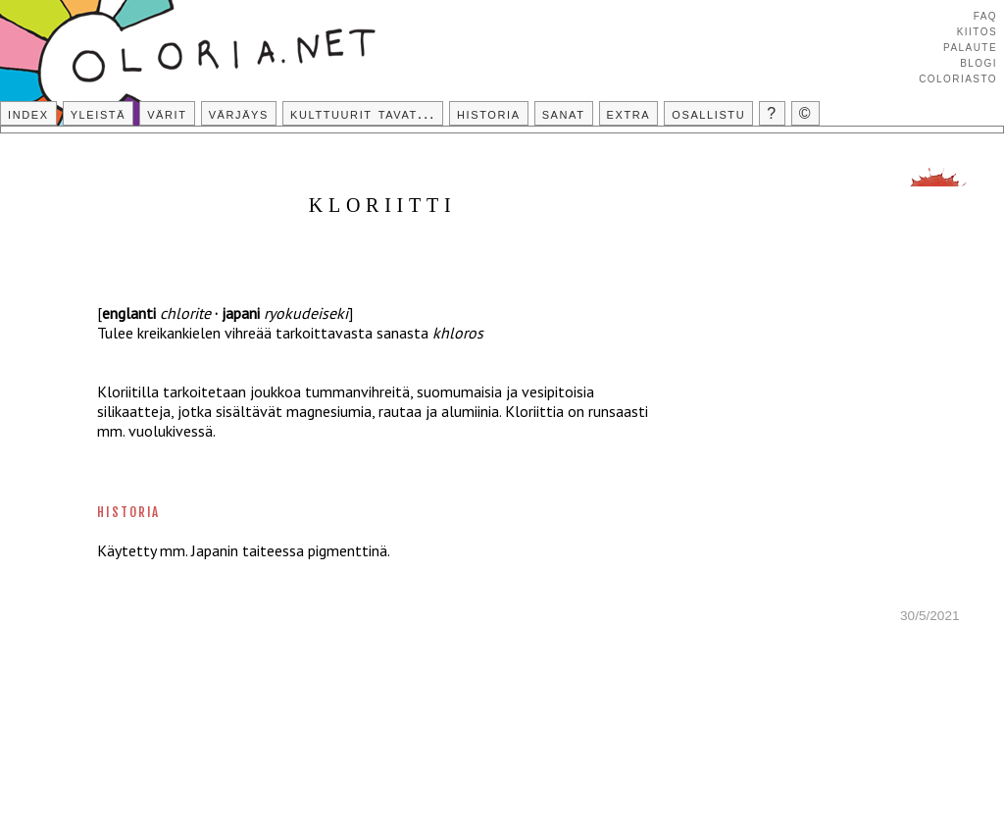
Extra (629, 113)
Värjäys (239, 113)
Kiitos (977, 30)
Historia (489, 113)
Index (28, 113)
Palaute (970, 46)
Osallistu (708, 113)
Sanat (563, 113)
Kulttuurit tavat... (362, 113)
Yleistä (98, 113)
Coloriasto (958, 77)
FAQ (985, 15)
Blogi (978, 62)
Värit (166, 113)
